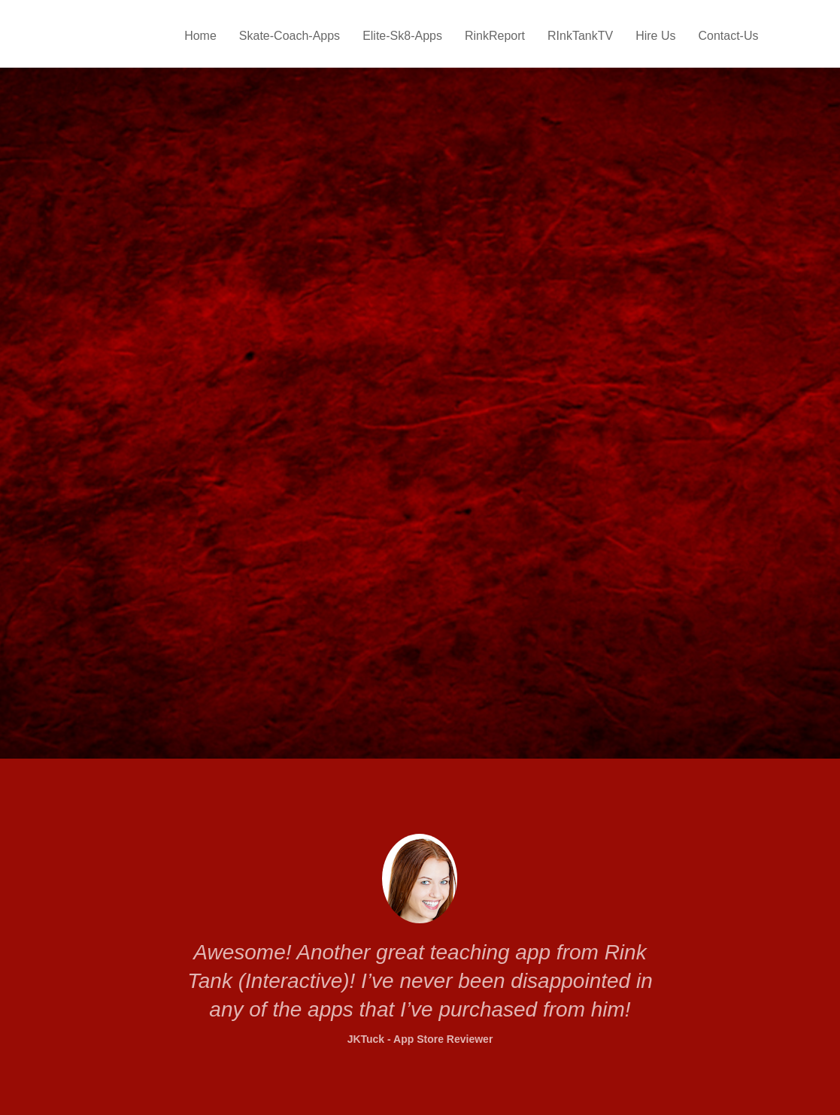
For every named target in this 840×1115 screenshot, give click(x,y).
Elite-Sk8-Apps (402, 35)
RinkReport (495, 35)
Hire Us (655, 35)
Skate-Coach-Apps (289, 35)
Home (200, 35)
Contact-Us (728, 35)
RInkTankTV (580, 35)
